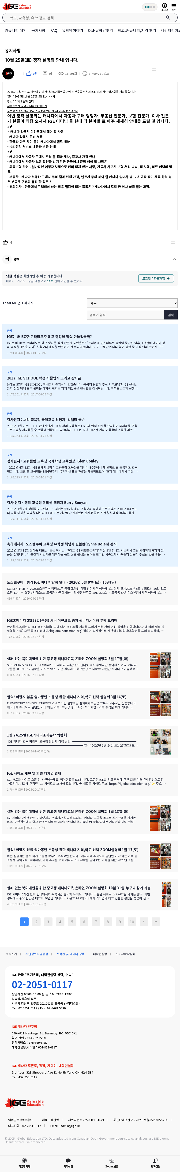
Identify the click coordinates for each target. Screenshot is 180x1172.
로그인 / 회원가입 (156, 278)
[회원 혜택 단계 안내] (150, 7)
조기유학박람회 (125, 954)
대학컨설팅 (100, 954)
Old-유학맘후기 (100, 30)
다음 (144, 921)
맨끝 (156, 921)
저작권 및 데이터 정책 (70, 954)
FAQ (53, 30)
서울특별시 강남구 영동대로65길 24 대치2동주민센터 (42, 111)
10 (132, 921)
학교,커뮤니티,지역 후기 (137, 30)
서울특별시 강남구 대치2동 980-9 (27, 106)
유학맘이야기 (72, 30)
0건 (47, 73)
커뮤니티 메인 (16, 30)
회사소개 (11, 954)
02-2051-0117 (42, 984)
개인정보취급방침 (37, 954)
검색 (171, 314)
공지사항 (38, 30)
